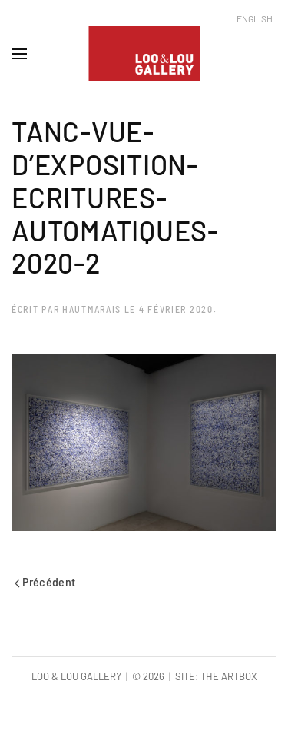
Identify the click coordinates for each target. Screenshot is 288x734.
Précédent (45, 581)
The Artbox (228, 676)
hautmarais (91, 309)
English (255, 18)
